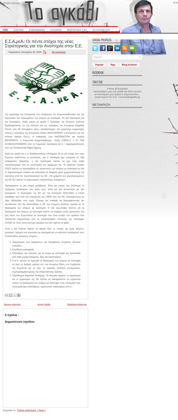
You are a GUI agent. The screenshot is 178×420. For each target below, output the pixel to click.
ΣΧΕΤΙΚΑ (19, 30)
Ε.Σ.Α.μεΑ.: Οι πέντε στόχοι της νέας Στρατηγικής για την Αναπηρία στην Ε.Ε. (43, 43)
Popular (99, 65)
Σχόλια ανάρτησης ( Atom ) (31, 410)
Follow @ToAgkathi (117, 88)
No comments (59, 52)
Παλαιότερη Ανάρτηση (77, 304)
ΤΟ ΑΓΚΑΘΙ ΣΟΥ (101, 30)
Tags (112, 65)
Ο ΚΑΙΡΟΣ (56, 30)
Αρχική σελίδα (11, 3)
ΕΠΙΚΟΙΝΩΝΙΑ (37, 30)
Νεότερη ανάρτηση (12, 304)
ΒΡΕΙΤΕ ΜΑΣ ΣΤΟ (77, 30)
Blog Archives (129, 65)
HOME (5, 30)
